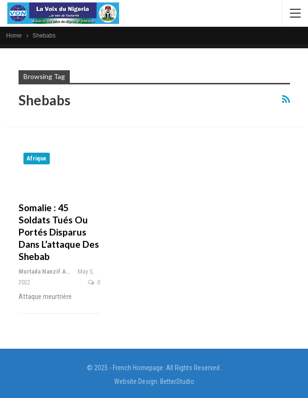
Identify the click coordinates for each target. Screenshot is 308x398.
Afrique (36, 158)
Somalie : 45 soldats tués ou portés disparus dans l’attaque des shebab (59, 232)
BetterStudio (177, 381)
